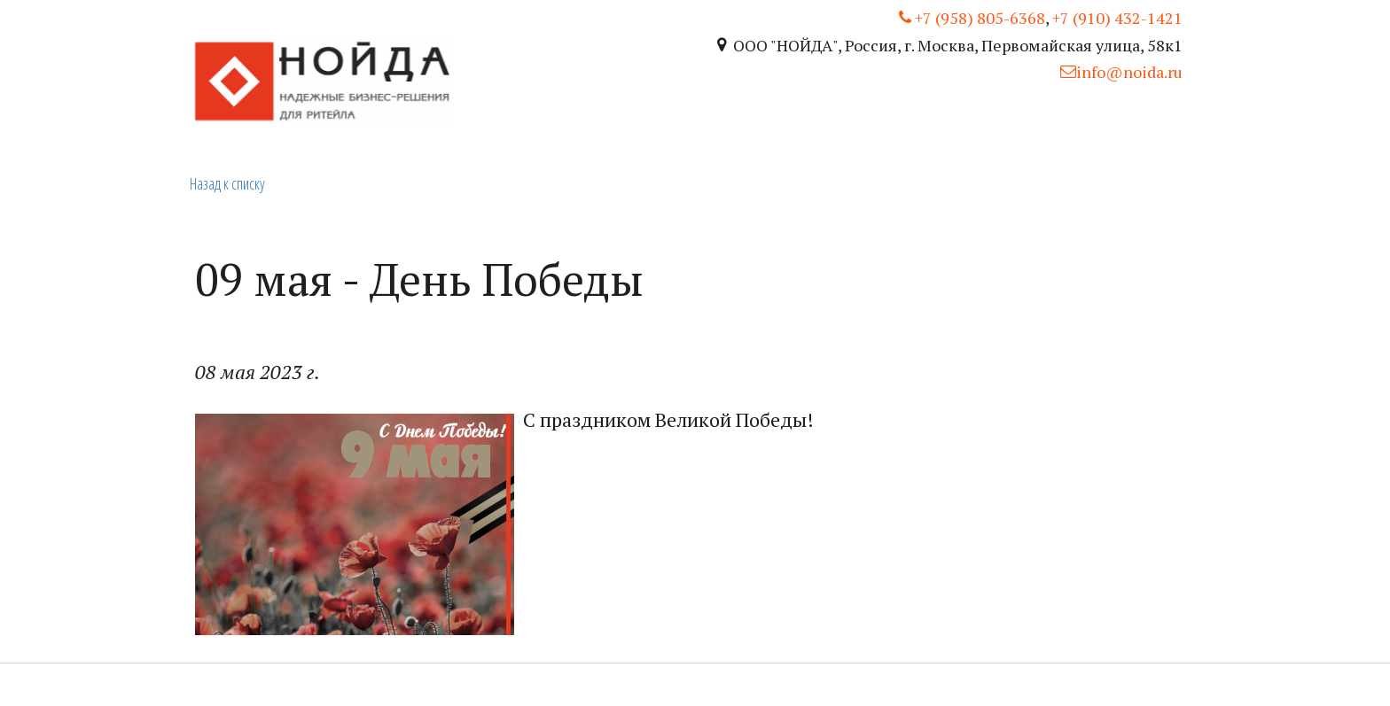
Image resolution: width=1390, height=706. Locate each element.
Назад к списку (227, 183)
